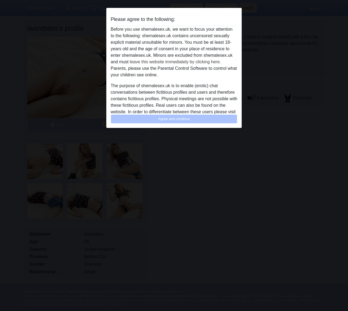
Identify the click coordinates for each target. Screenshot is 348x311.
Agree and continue (174, 119)
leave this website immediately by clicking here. (175, 61)
